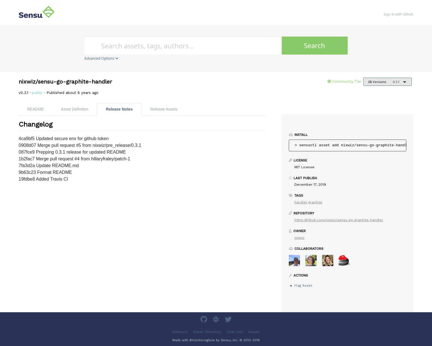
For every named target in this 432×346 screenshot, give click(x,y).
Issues (254, 332)
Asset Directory (207, 332)
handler (300, 202)
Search (314, 45)
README (35, 109)
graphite (315, 202)
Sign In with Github (398, 14)
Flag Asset (303, 285)
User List (235, 332)
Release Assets (164, 109)
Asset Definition (74, 109)
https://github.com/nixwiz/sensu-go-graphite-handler (338, 220)
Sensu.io (180, 332)
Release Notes (119, 109)
